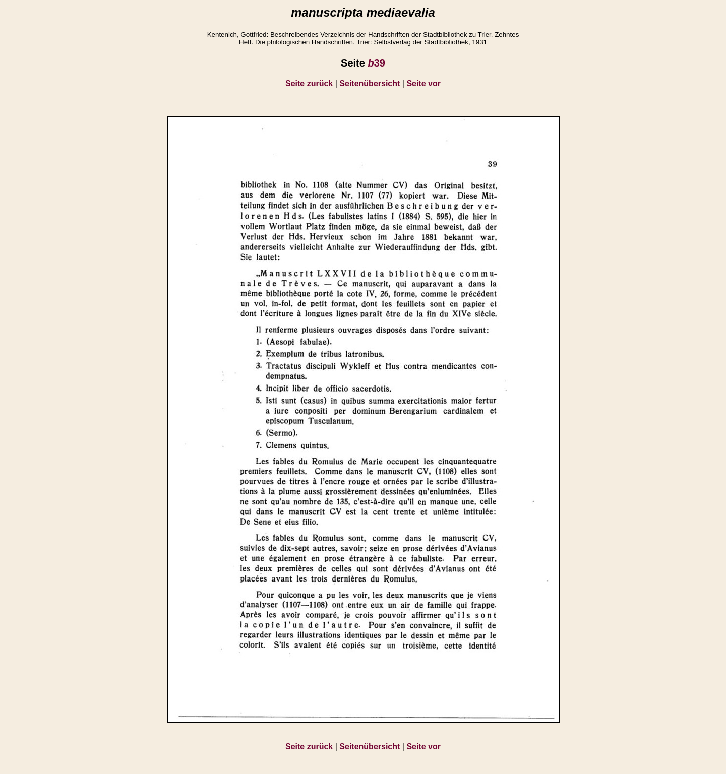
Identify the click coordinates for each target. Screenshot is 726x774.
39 (376, 63)
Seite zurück (309, 83)
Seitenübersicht (369, 83)
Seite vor (423, 83)
